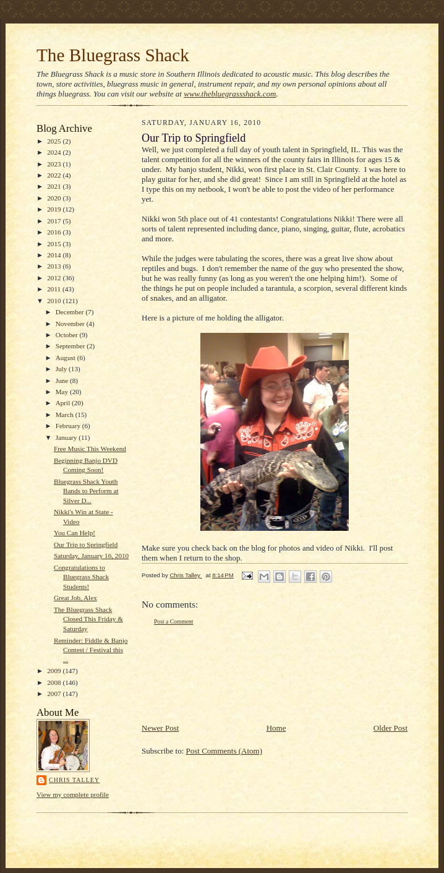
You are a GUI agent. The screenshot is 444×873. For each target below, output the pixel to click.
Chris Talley (74, 779)
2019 (54, 209)
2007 (54, 693)
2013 (54, 266)
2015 (54, 243)
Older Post (391, 728)
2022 (54, 175)
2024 (54, 152)
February (69, 425)
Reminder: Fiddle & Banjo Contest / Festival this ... (90, 650)
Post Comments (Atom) (224, 750)
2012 (54, 278)
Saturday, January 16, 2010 (91, 555)
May (63, 391)
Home (276, 728)
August (66, 357)
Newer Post (160, 728)
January (67, 437)
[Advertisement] (187, 674)
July (62, 368)
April (64, 402)
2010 (54, 300)
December (71, 312)
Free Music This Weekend (90, 448)
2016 (54, 232)
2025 (54, 141)
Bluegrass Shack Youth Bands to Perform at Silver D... (86, 491)
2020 (54, 198)
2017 (54, 221)
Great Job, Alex (75, 597)
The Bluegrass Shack (112, 55)
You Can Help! (74, 532)
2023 (54, 164)
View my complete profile (72, 794)
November (71, 323)
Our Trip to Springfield (85, 544)
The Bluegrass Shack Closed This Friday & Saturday (88, 619)
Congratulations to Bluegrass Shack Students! (81, 577)
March (65, 414)
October (68, 334)
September (71, 346)
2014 (54, 255)
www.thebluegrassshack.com (230, 93)
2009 (54, 670)
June (63, 380)
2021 (54, 186)
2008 (54, 682)
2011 (54, 289)
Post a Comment (174, 621)
